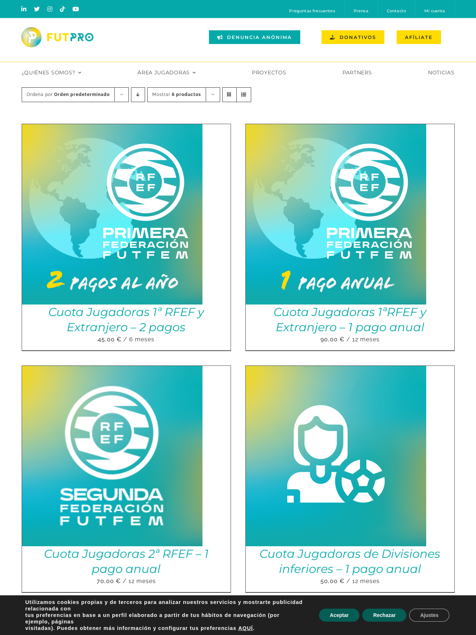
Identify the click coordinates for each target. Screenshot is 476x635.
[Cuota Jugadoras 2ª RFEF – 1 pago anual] (112, 370)
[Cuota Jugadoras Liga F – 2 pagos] (336, 612)
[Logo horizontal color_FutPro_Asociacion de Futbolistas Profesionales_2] (57, 29)
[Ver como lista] (244, 95)
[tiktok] (62, 9)
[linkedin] (24, 9)
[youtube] (76, 9)
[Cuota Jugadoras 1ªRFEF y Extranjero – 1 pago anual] (336, 129)
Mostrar (176, 94)
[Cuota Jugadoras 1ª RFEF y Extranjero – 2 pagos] (112, 129)
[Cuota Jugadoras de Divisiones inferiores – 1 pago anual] (336, 370)
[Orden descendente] (138, 94)
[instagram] (50, 9)
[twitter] (37, 9)
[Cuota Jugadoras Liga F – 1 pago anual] (112, 612)
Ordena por (68, 94)
